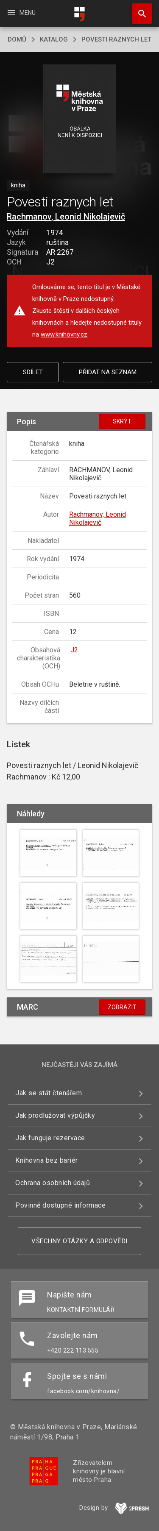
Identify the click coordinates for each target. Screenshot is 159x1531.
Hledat (138, 9)
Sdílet (33, 372)
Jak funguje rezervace (50, 1138)
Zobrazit (122, 1007)
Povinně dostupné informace (60, 1205)
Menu (21, 13)
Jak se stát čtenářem (48, 1093)
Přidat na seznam (108, 372)
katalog (54, 39)
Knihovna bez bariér (46, 1160)
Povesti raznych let (116, 39)
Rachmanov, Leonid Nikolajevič (66, 217)
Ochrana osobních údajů (52, 1183)
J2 (74, 650)
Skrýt (122, 421)
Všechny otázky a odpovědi (79, 1241)
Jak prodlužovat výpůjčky (55, 1115)
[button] (79, 119)
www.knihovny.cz (64, 334)
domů (17, 39)
